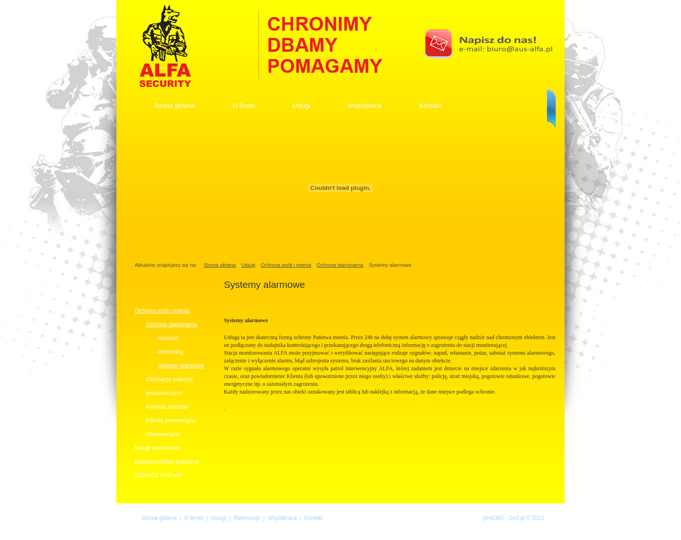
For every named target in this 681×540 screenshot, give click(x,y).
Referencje (247, 518)
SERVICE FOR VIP (158, 475)
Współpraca (282, 518)
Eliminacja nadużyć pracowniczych (169, 386)
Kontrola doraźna (167, 407)
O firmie (244, 105)
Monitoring (170, 352)
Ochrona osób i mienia (286, 265)
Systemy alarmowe (181, 365)
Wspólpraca (364, 105)
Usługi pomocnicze (158, 448)
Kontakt (430, 105)
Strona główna (174, 105)
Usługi (302, 105)
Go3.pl (517, 518)
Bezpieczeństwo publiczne (167, 462)
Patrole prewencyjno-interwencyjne (172, 427)
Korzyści (168, 338)
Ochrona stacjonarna (339, 265)
